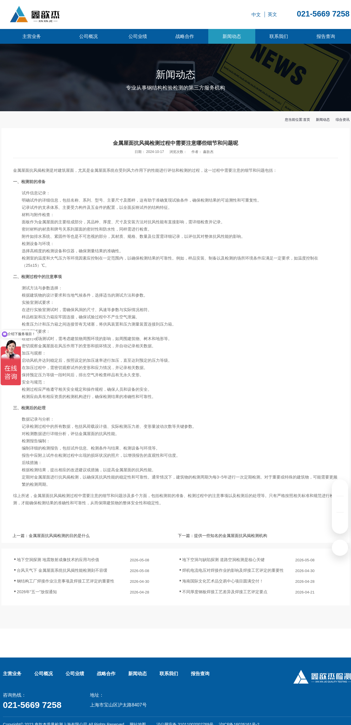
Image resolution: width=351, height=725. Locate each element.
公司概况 (88, 36)
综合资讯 (343, 120)
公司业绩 (138, 36)
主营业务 (31, 36)
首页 (306, 120)
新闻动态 (231, 36)
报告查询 (325, 36)
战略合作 (185, 36)
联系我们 (278, 36)
